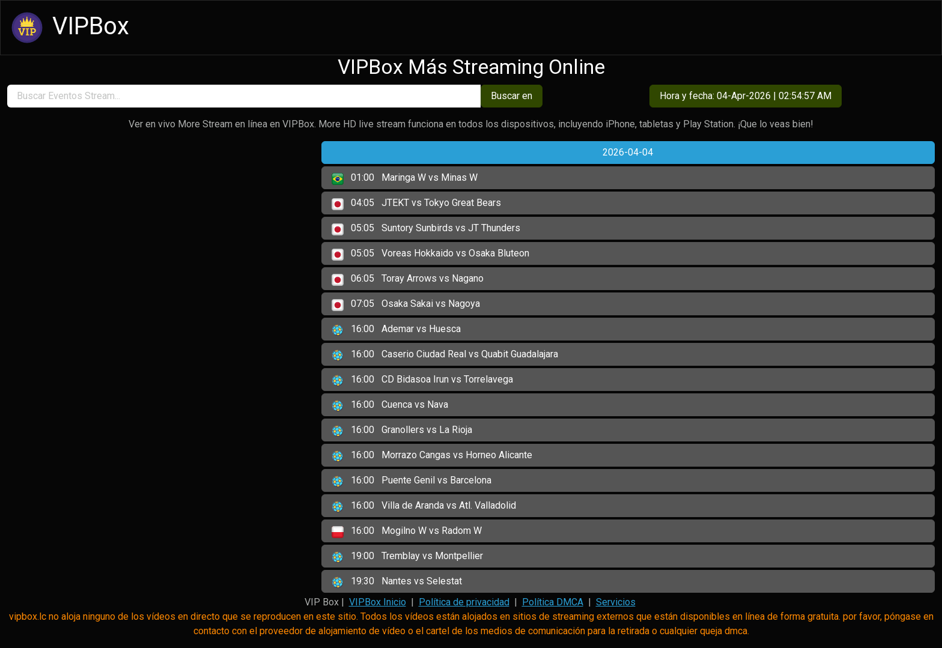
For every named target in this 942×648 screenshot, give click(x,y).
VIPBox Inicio (377, 602)
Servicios (616, 602)
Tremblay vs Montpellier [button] (407, 556)
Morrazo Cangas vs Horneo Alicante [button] (432, 455)
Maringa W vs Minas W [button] (405, 178)
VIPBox (68, 27)
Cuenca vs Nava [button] (390, 405)
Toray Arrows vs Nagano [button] (408, 279)
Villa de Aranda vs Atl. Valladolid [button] (424, 506)
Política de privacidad (464, 602)
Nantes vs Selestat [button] (397, 582)
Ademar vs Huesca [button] (396, 329)
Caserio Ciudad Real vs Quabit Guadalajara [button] (445, 355)
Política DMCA (552, 602)
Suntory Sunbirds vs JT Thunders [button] (426, 228)
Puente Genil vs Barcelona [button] (411, 481)
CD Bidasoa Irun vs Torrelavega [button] (422, 380)
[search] (244, 96)
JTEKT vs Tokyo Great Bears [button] (416, 203)
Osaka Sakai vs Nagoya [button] (406, 304)
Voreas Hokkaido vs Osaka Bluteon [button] (430, 254)
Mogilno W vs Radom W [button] (407, 531)
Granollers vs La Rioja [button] (402, 430)
